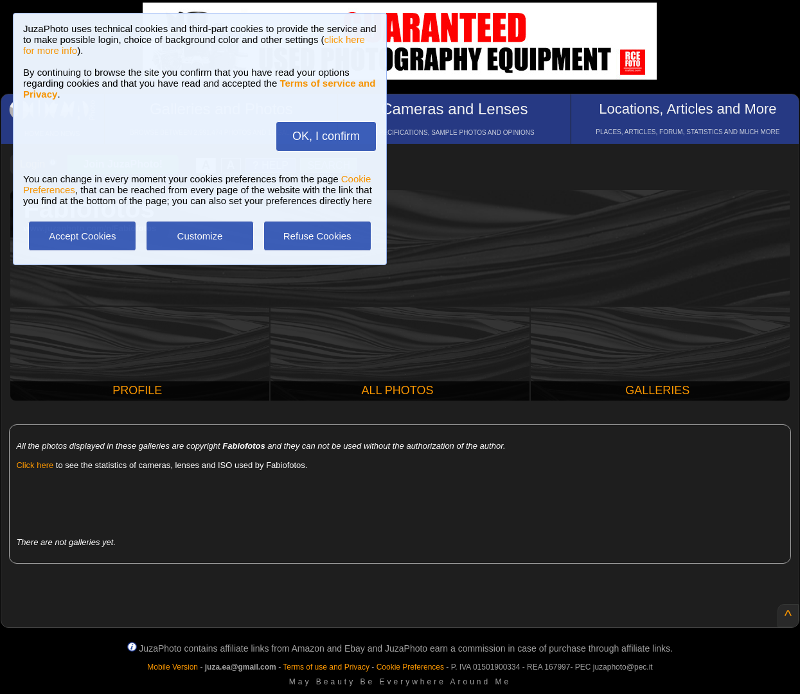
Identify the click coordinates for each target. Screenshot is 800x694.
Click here (34, 465)
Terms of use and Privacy (326, 667)
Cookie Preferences (410, 667)
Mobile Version (172, 667)
